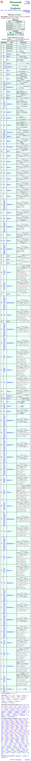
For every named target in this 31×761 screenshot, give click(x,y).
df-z (15, 744)
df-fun (6, 734)
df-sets (14, 746)
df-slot (20, 746)
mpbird (9, 136)
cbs (10, 699)
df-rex (2, 723)
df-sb (7, 721)
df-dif (11, 725)
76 (4, 609)
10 (4, 85)
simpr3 (8, 235)
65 (4, 473)
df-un (16, 725)
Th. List (15, 10)
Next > (28, 2)
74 (4, 582)
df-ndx (25, 746)
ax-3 (2, 705)
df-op (7, 727)
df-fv (6, 735)
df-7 (24, 743)
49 (4, 370)
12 (5, 84)
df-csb (6, 725)
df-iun (17, 727)
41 (4, 287)
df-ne (17, 722)
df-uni (12, 727)
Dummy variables (6, 39)
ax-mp (21, 704)
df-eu (17, 721)
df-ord (8, 732)
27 (4, 161)
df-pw (17, 726)
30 (4, 204)
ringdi (8, 272)
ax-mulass (17, 712)
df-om (7, 736)
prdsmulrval (10, 432)
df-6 (19, 743)
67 (4, 652)
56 (4, 434)
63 (4, 480)
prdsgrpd (9, 66)
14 (4, 135)
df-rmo (8, 723)
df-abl (7, 752)
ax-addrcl (10, 711)
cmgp (6, 702)
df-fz (2, 746)
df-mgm (24, 750)
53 (4, 371)
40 (4, 252)
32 (4, 205)
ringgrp (9, 54)
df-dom (16, 739)
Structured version (26, 10)
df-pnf (11, 740)
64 (4, 471)
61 (4, 422)
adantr (8, 141)
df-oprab (22, 735)
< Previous (27, 1)
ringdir (8, 492)
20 (4, 125)
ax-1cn (19, 709)
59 (4, 407)
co (4, 699)
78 (4, 635)
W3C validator (27, 759)
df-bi (20, 718)
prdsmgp (9, 104)
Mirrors (2, 10)
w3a (18, 695)
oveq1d (9, 531)
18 (4, 112)
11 (4, 82)
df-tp (2, 727)
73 (4, 572)
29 (4, 173)
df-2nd (17, 736)
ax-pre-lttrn (22, 715)
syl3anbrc (9, 689)
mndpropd (9, 132)
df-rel (25, 730)
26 (4, 201)
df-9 (5, 744)
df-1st (12, 736)
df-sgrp (3, 751)
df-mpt (7, 728)
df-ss (25, 725)
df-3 (5, 743)
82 (4, 689)
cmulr (22, 699)
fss (7, 59)
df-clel (6, 722)
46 (4, 368)
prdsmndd (9, 87)
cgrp (18, 701)
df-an (24, 718)
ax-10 (10, 707)
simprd (8, 118)
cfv (18, 698)
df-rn (16, 731)
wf (14, 698)
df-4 (10, 743)
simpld (8, 112)
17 (4, 107)
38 (4, 286)
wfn (8, 698)
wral (7, 696)
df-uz (26, 744)
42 (4, 270)
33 (4, 207)
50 (4, 333)
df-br (22, 727)
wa (13, 695)
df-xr (22, 740)
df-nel (22, 722)
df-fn (11, 734)
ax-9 (5, 707)
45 (4, 289)
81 (4, 666)
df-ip (7, 748)
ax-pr (22, 708)
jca (7, 653)
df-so (6, 730)
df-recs (7, 738)
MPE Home (10, 10)
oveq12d (9, 356)
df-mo (12, 721)
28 (4, 203)
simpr (8, 196)
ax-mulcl (17, 711)
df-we (15, 730)
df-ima (26, 731)
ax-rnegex (20, 713)
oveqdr (8, 125)
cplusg (16, 699)
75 (4, 641)
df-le (6, 742)
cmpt (18, 696)
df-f (16, 734)
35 (4, 284)
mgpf (8, 74)
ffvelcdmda (10, 146)
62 (4, 436)
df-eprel (21, 728)
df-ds (23, 748)
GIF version (28, 12)
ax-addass (10, 712)
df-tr (12, 728)
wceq (24, 695)
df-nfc (12, 722)
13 (4, 88)
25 (4, 283)
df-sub (11, 742)
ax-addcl (3, 711)
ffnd (8, 98)
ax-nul (11, 708)
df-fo (25, 734)
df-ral (27, 722)
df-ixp (6, 739)
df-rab (18, 723)
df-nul (8, 726)
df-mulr (15, 747)
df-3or (5, 719)
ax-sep (6, 708)
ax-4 (11, 705)
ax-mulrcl (23, 711)
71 (4, 570)
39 (4, 240)
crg (13, 702)
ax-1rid (14, 713)
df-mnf (17, 740)
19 (4, 132)
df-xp (20, 730)
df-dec (20, 744)
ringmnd (9, 395)
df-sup (6, 740)
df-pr (27, 726)
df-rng (18, 752)
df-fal (20, 719)
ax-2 (28, 704)
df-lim (18, 732)
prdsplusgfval (10, 302)
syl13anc (9, 286)
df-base (3, 747)
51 (4, 356)
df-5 (15, 743)
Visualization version (26, 11)
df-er (22, 738)
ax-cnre (8, 715)
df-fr (10, 730)
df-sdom (22, 739)
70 (4, 531)
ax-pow (17, 708)
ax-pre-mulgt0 (11, 716)
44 (4, 273)
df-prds (18, 750)
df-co (6, 731)
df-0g (13, 750)
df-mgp (12, 752)
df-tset (12, 748)
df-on (13, 732)
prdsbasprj (9, 204)
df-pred (3, 732)
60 (4, 411)
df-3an (10, 719)
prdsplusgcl (10, 420)
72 (4, 558)
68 (4, 509)
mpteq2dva (10, 382)
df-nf (2, 721)
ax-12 (19, 707)
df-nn (23, 742)
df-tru (15, 719)
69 (4, 569)
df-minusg (21, 751)
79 (4, 644)
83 (4, 691)
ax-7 (24, 705)
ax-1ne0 (8, 713)
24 (4, 146)
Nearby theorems (27, 3)
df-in (21, 725)
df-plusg (9, 747)
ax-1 (25, 704)
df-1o (18, 738)
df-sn (22, 726)
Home (6, 10)
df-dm (11, 731)
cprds (4, 701)
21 (4, 133)
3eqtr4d (9, 370)
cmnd (11, 701)
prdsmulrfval (10, 329)
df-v (23, 723)
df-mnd (9, 751)
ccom (2, 698)
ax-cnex (6, 709)
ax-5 (15, 705)
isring (8, 679)
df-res (21, 731)
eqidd (8, 91)
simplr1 (9, 190)
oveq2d (9, 315)
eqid (8, 70)
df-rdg (13, 738)
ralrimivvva (10, 666)
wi (9, 695)
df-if (12, 726)
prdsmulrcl (10, 444)
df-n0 (10, 744)
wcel (2, 696)
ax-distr (23, 712)
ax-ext (24, 707)
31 (4, 184)
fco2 (8, 78)
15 (4, 130)
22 (4, 137)
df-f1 (20, 734)
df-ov (16, 735)
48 (4, 315)
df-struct (8, 746)
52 (4, 357)
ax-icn (24, 709)
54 (4, 382)
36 (4, 218)
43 (4, 272)
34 (4, 208)
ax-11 (14, 707)
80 (4, 654)
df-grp (14, 751)
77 (4, 642)
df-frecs (22, 736)
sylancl (9, 63)
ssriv (8, 56)
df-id (16, 728)
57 (4, 398)
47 (4, 307)
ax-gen (6, 705)
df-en (12, 739)
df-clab (22, 721)
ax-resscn (13, 709)
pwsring (25, 755)
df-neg (17, 742)
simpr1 (8, 391)
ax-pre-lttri (15, 715)
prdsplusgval (10, 469)
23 (4, 688)
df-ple (18, 748)
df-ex (25, 719)
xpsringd (3, 757)
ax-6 (20, 705)
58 (4, 406)
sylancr (9, 83)
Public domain (18, 759)
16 (4, 102)
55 (4, 478)
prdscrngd (18, 755)
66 (4, 481)
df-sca (21, 747)
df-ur (24, 752)
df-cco (7, 750)
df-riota (11, 735)
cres (24, 696)
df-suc (23, 732)
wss (12, 696)
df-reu (13, 723)
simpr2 (8, 212)
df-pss (2, 726)
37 (4, 229)
